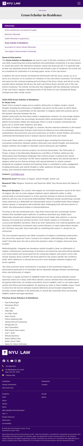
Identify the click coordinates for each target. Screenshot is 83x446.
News (4, 407)
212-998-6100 (11, 366)
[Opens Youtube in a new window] (11, 361)
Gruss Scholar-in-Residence (16, 43)
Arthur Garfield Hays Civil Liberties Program (21, 30)
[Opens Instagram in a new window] (16, 361)
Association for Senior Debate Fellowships (20, 47)
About (4, 400)
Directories (6, 420)
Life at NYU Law (8, 388)
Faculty (44, 394)
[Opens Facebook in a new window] (4, 361)
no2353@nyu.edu (17, 174)
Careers (44, 385)
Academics (6, 381)
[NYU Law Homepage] (11, 3)
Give (3, 414)
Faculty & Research (9, 385)
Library (4, 404)
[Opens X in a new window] (7, 361)
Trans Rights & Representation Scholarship (20, 51)
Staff (4, 397)
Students (5, 394)
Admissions (46, 381)
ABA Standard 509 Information (13, 410)
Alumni (44, 397)
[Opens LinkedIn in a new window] (19, 361)
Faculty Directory (8, 417)
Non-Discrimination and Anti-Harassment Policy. (59, 440)
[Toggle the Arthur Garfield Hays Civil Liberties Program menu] (78, 30)
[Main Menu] (78, 4)
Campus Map (10, 375)
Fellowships (9, 26)
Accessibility (6, 423)
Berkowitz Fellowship (12, 34)
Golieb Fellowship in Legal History (17, 39)
